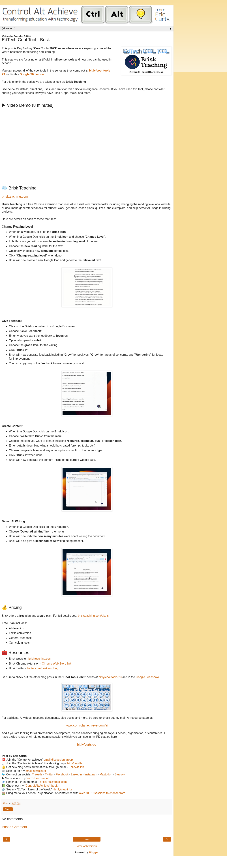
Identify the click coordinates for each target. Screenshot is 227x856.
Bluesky (120, 774)
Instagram (90, 774)
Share (8, 809)
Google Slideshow (147, 677)
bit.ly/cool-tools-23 (110, 677)
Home (87, 839)
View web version (87, 846)
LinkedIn (76, 774)
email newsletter (35, 770)
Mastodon (106, 774)
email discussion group (58, 759)
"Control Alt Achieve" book (41, 785)
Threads (37, 774)
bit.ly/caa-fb (74, 763)
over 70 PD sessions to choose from (102, 793)
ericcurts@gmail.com (53, 781)
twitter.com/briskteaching (42, 668)
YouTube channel (37, 778)
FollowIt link (76, 767)
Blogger (93, 852)
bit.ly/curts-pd (86, 744)
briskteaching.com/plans (93, 615)
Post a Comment (14, 827)
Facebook (62, 774)
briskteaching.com (15, 196)
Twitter (49, 774)
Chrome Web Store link (56, 663)
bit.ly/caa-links (63, 789)
